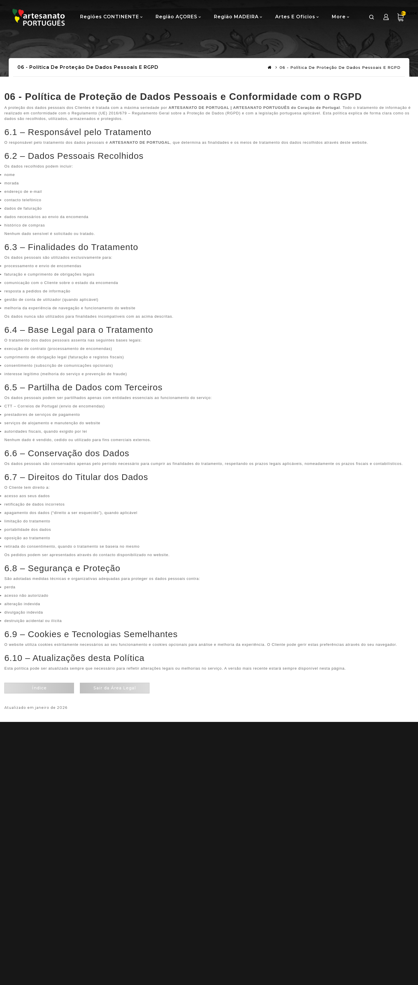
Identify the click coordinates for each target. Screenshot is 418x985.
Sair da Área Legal (114, 688)
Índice (39, 688)
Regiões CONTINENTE (109, 16)
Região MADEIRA (236, 16)
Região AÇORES (176, 16)
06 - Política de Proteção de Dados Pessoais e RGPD (340, 67)
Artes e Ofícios (295, 16)
